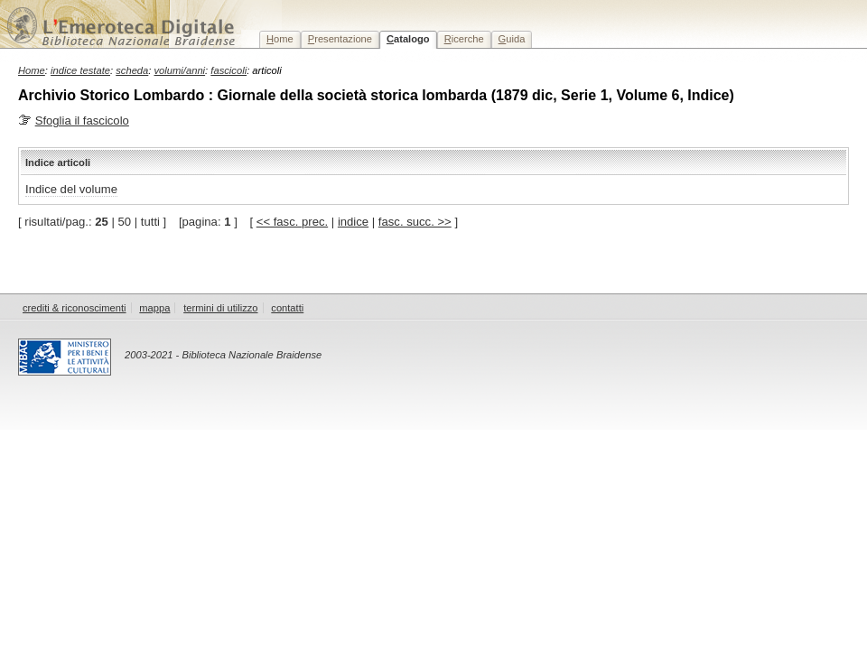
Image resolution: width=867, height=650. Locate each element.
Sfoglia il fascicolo (82, 120)
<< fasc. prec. (292, 221)
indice (353, 221)
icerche (464, 38)
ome (280, 38)
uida (512, 38)
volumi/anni (180, 70)
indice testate (80, 70)
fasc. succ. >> (415, 221)
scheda (132, 70)
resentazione (340, 38)
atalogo (408, 38)
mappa (154, 307)
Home (31, 70)
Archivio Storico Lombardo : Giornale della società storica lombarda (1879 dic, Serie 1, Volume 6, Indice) (376, 95)
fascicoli (228, 70)
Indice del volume (71, 189)
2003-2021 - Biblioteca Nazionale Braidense (223, 354)
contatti (287, 307)
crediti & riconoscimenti (74, 307)
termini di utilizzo (220, 307)
